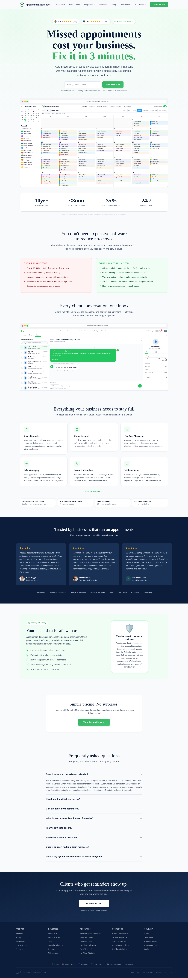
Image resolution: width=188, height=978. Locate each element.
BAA (170, 972)
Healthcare (52, 933)
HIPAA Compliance (120, 933)
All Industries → (54, 953)
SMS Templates (86, 937)
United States (68, 964)
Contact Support (151, 941)
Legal (50, 941)
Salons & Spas (54, 937)
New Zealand (97, 964)
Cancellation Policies (120, 945)
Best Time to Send (87, 949)
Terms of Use (148, 972)
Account (140, 5)
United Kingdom (114, 964)
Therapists (52, 949)
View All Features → (94, 495)
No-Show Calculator (88, 945)
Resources (125, 5)
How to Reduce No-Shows (90, 933)
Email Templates (86, 941)
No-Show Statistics (87, 953)
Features (61, 5)
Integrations (89, 5)
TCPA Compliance (119, 937)
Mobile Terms (161, 972)
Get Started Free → (94, 907)
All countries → (131, 964)
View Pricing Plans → (94, 725)
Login (146, 949)
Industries (103, 5)
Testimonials (149, 937)
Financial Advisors (55, 945)
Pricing (113, 5)
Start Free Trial (159, 5)
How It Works (74, 5)
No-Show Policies (119, 949)
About (146, 933)
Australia (83, 964)
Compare (19, 949)
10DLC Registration (120, 941)
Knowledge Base (151, 945)
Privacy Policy (134, 972)
